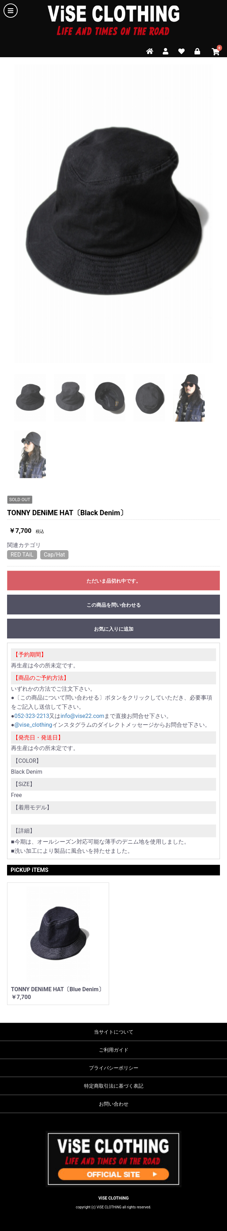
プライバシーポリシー (113, 1068)
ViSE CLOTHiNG (113, 1198)
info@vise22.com (82, 716)
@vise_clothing (33, 724)
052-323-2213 (31, 716)
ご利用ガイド (114, 1050)
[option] (113, 213)
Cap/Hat (54, 554)
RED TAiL (22, 554)
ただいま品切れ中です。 (113, 581)
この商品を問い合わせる (113, 605)
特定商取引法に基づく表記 (113, 1086)
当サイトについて (113, 1032)
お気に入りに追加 (113, 629)
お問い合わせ (114, 1104)
